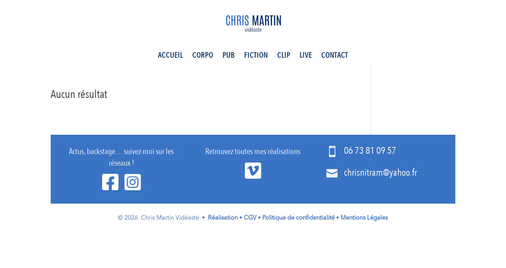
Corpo (202, 56)
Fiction (256, 56)
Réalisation (223, 218)
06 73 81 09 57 (370, 150)
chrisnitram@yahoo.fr (380, 172)
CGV (250, 218)
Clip (283, 56)
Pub (228, 56)
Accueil (170, 56)
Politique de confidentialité (298, 218)
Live (306, 56)
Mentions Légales (364, 218)
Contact (334, 56)
